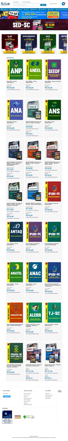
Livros (20, 9)
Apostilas (12, 9)
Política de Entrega (27, 399)
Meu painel (47, 393)
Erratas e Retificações (28, 398)
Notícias (51, 9)
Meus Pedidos (47, 398)
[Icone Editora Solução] (5, 3)
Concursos (4, 9)
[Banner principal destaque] (34, 24)
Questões (34, 9)
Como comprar (26, 395)
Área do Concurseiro (27, 393)
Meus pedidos (16, 2)
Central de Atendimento (26, 2)
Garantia (25, 396)
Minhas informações (49, 395)
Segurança (26, 403)
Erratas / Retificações (61, 9)
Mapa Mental (42, 9)
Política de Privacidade (28, 404)
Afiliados (7, 396)
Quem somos (5, 393)
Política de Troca (27, 401)
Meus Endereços (48, 396)
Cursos (26, 9)
